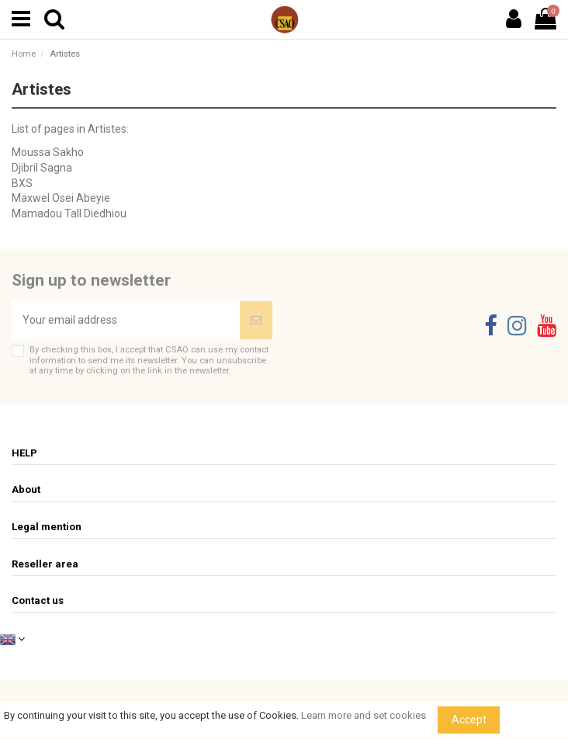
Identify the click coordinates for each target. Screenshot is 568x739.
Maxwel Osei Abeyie (61, 198)
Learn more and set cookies (363, 715)
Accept (469, 719)
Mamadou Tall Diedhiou (69, 213)
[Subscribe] (256, 320)
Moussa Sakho (48, 152)
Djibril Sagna (42, 167)
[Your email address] (126, 320)
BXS (22, 183)
